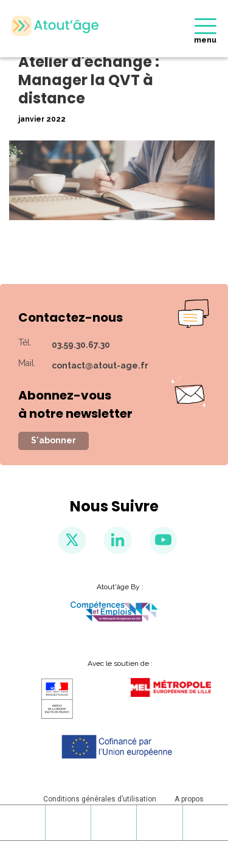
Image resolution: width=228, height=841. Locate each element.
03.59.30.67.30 (81, 345)
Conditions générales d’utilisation (99, 799)
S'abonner (53, 440)
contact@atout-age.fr (100, 365)
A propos (189, 799)
